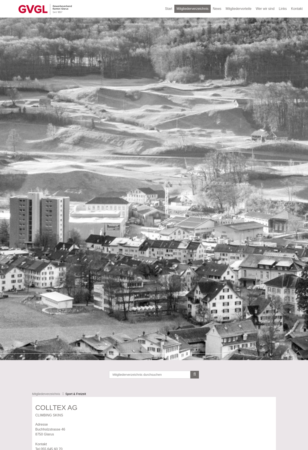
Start (168, 8)
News (217, 8)
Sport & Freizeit (75, 394)
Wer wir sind (265, 8)
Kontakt (297, 8)
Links (283, 8)
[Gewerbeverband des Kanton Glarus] (45, 9)
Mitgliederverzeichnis (192, 8)
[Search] (154, 374)
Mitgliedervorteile (239, 8)
